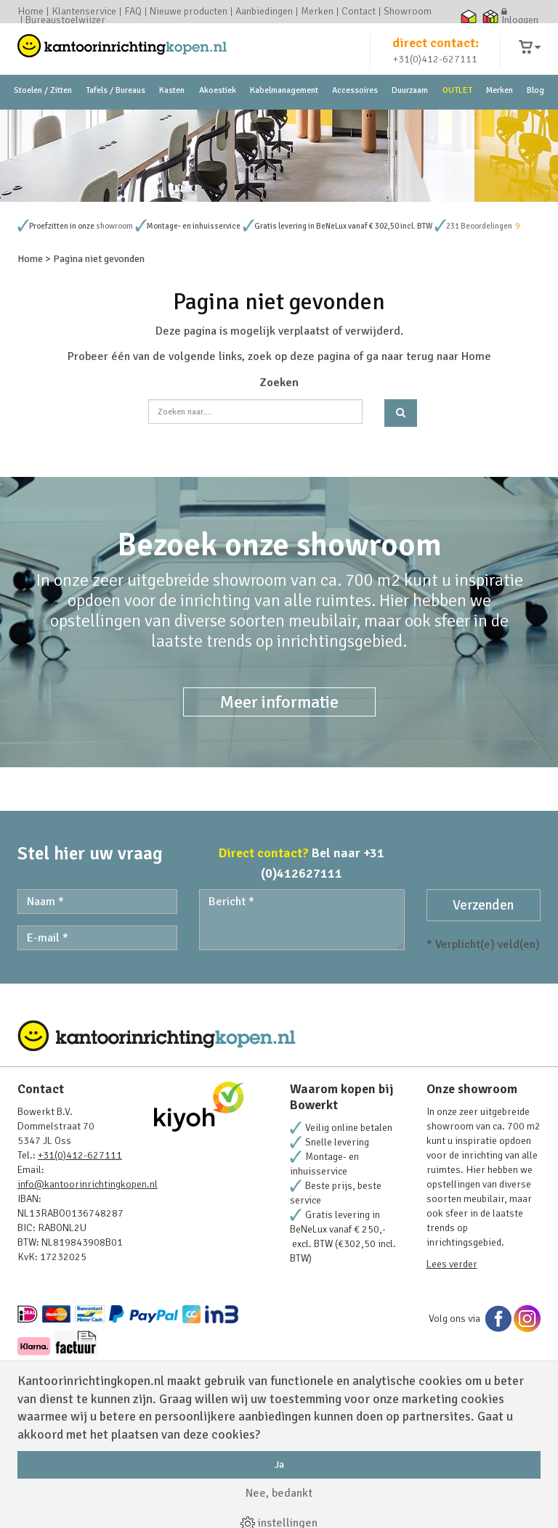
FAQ (133, 11)
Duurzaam (410, 115)
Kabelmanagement (284, 115)
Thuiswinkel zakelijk (490, 16)
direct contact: (435, 54)
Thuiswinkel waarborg (468, 16)
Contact (358, 11)
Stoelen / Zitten (43, 115)
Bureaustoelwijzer (65, 20)
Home (30, 11)
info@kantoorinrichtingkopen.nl (87, 1281)
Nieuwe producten (188, 11)
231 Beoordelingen (479, 323)
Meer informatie (279, 799)
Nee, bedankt (279, 1493)
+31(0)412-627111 (435, 70)
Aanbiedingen (264, 11)
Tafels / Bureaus (115, 115)
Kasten (172, 115)
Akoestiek (217, 115)
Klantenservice (84, 11)
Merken (317, 11)
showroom (114, 323)
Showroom (408, 11)
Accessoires (355, 115)
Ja (279, 1464)
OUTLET (457, 115)
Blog (535, 115)
